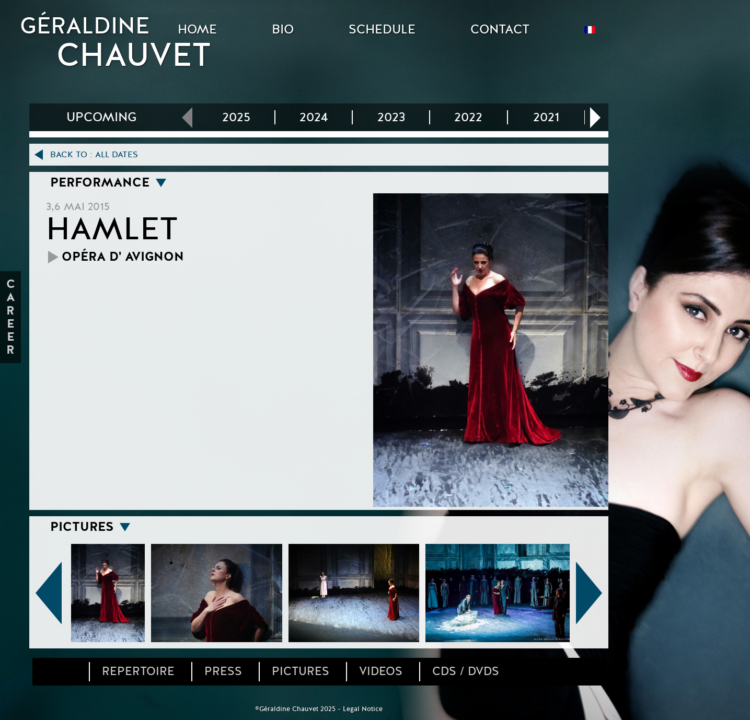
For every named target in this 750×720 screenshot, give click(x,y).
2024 (313, 117)
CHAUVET (133, 55)
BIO (283, 29)
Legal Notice (363, 709)
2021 (546, 117)
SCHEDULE (382, 29)
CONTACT (499, 29)
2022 (468, 117)
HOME (197, 29)
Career (11, 317)
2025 (236, 117)
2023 (391, 117)
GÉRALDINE (84, 26)
